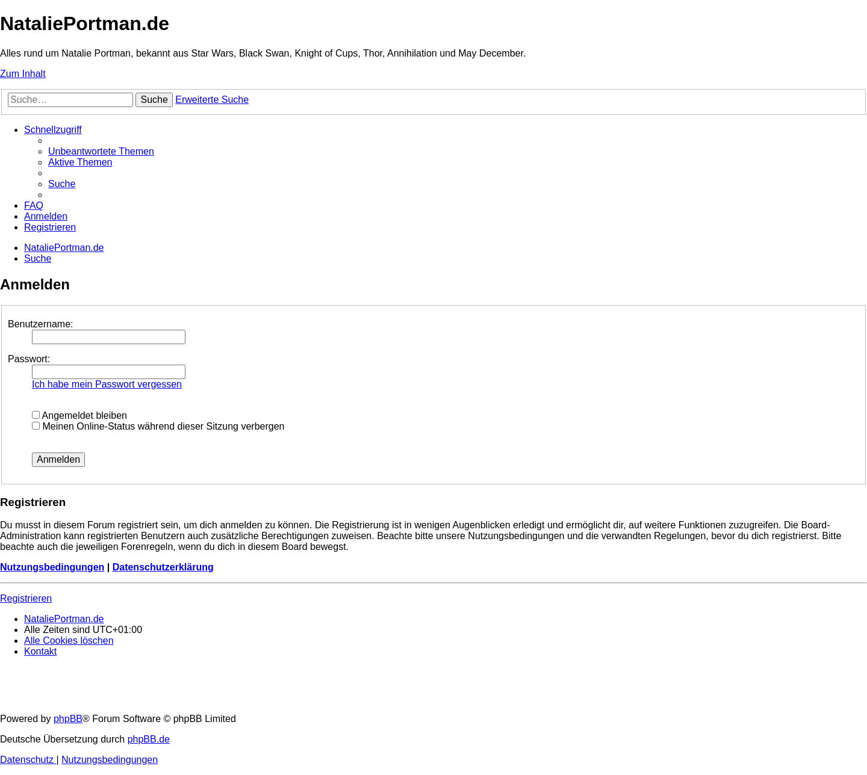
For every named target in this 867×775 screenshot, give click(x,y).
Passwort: (29, 359)
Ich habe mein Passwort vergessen (107, 384)
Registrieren (26, 598)
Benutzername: (40, 324)
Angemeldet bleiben (79, 415)
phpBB (68, 719)
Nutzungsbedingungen (52, 567)
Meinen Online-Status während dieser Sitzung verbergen (158, 426)
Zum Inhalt (23, 74)
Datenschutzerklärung (163, 567)
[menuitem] (101, 151)
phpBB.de (149, 739)
